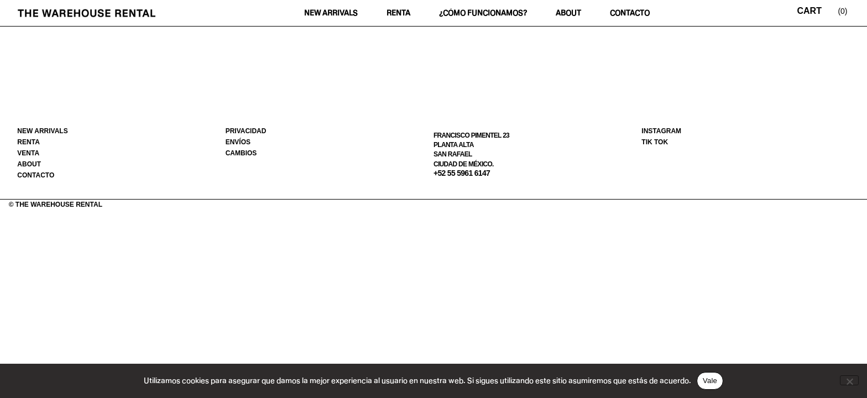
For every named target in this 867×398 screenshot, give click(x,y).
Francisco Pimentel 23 (471, 135)
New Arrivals (331, 13)
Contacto (630, 13)
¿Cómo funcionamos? (483, 13)
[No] (849, 380)
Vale (710, 380)
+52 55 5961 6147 (461, 173)
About (568, 13)
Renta (398, 13)
